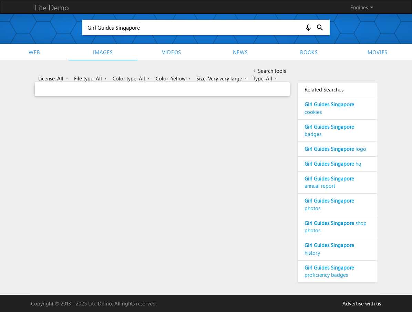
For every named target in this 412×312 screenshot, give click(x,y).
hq (333, 163)
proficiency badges (329, 271)
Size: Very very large (222, 78)
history (329, 249)
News (240, 52)
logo (335, 148)
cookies (329, 108)
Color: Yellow (174, 78)
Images (103, 52)
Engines (362, 7)
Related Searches (324, 89)
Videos (171, 52)
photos (329, 204)
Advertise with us (361, 303)
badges (329, 130)
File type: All (91, 78)
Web (34, 52)
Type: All (265, 78)
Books (309, 52)
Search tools (269, 70)
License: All (53, 78)
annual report (329, 182)
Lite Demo (52, 7)
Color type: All (132, 78)
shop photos (336, 227)
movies (378, 52)
